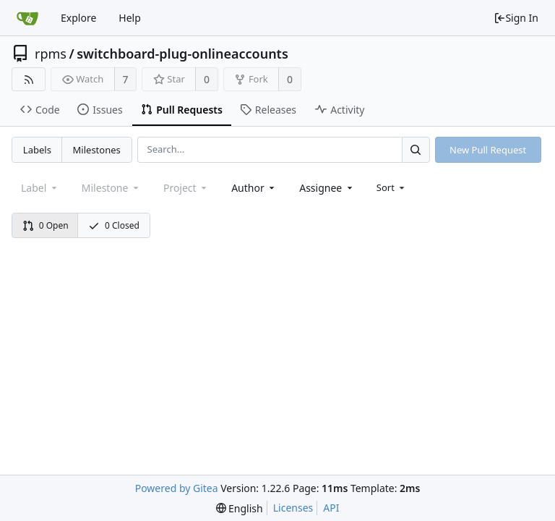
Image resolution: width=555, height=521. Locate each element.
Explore (78, 18)
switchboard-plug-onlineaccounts (182, 53)
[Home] (27, 18)
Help (130, 18)
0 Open (45, 225)
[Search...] (415, 149)
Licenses (293, 507)
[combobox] (254, 188)
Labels (37, 149)
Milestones (97, 149)
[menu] (392, 187)
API (331, 507)
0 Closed (113, 225)
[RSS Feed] (29, 79)
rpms (50, 53)
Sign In (516, 18)
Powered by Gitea (176, 488)
